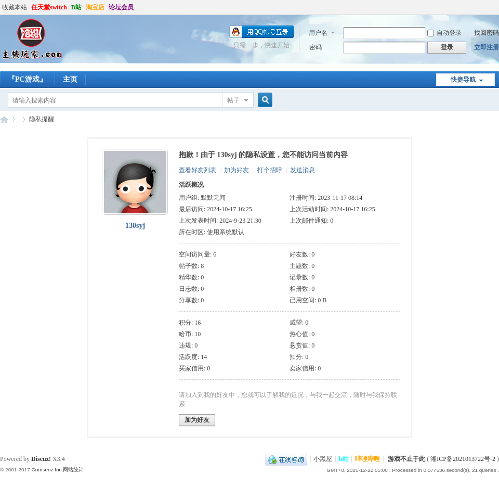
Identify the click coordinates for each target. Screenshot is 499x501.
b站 (344, 459)
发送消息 (302, 170)
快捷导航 (463, 79)
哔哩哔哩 (367, 459)
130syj (135, 225)
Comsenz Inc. (47, 469)
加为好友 (236, 170)
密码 (315, 47)
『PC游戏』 (27, 79)
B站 (76, 7)
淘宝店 (95, 7)
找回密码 (486, 32)
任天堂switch (49, 7)
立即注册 (486, 47)
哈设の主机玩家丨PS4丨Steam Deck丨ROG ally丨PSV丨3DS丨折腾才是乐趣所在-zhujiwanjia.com (4, 119)
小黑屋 (322, 459)
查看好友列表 (197, 170)
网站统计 (73, 469)
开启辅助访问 (496, 7)
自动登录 (444, 32)
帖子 (233, 100)
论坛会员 (121, 7)
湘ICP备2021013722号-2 (462, 459)
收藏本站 (14, 7)
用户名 (318, 32)
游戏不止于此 (406, 459)
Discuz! (41, 459)
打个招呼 (269, 170)
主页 (70, 79)
